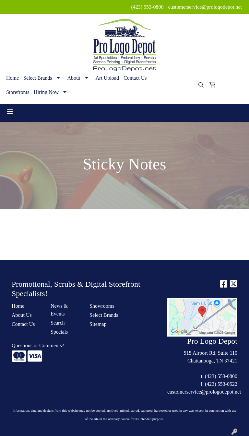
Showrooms (101, 306)
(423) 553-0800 (147, 7)
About (73, 78)
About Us (22, 315)
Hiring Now (46, 92)
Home (12, 78)
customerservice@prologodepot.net (205, 7)
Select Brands (37, 78)
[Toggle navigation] (10, 111)
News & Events (59, 309)
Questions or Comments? (38, 345)
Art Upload (107, 78)
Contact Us (135, 78)
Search (58, 323)
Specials (59, 332)
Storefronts (17, 92)
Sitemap (97, 324)
